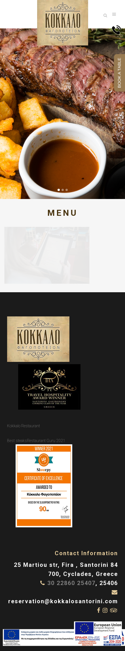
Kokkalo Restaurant (23, 426)
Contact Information (86, 553)
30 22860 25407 (71, 583)
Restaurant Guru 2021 (46, 440)
